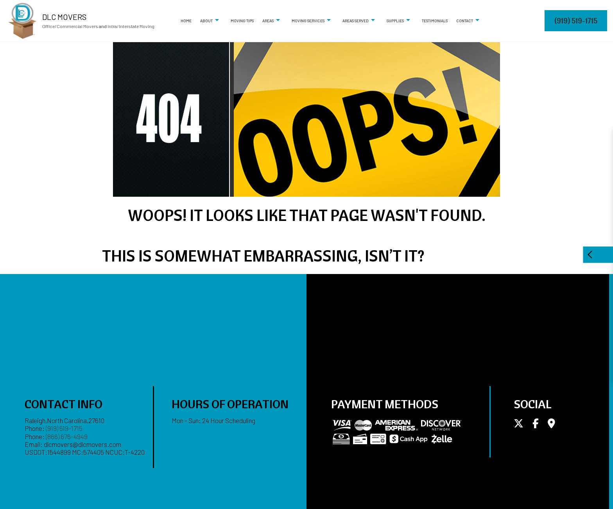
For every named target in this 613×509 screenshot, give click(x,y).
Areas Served (355, 20)
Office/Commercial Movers (70, 26)
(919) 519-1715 (575, 20)
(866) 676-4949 (67, 436)
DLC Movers (64, 16)
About (206, 20)
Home (186, 20)
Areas (268, 20)
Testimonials (435, 20)
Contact (464, 20)
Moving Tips (242, 20)
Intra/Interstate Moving (131, 26)
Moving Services (308, 20)
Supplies (395, 20)
